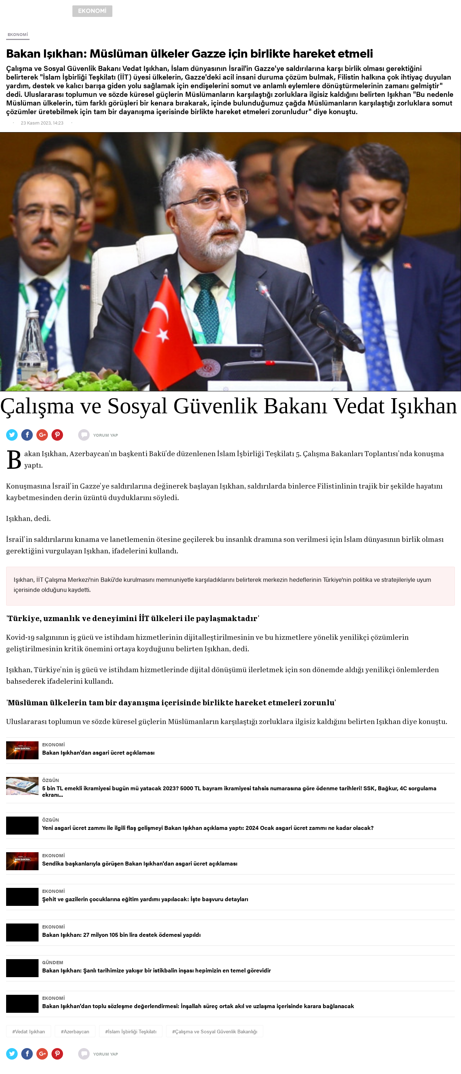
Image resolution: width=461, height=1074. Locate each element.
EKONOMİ (18, 34)
